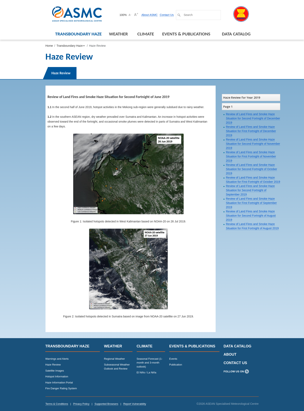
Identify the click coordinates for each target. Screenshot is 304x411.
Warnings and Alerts (57, 358)
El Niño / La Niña (146, 372)
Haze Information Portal (59, 382)
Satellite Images (54, 370)
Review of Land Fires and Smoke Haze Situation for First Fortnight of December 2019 (251, 131)
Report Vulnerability (134, 403)
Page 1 (228, 106)
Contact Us (167, 15)
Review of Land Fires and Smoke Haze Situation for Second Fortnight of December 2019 (253, 118)
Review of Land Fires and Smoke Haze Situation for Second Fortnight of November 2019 (253, 144)
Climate (145, 34)
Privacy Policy (81, 403)
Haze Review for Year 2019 (241, 97)
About (230, 354)
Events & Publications (186, 34)
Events (173, 358)
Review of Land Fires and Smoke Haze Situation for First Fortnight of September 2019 (251, 203)
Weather (118, 34)
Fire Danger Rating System (61, 388)
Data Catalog (236, 34)
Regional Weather (114, 358)
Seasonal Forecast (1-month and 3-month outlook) (149, 362)
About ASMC (149, 15)
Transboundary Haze (78, 34)
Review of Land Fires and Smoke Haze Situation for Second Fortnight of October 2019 (251, 169)
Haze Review (61, 73)
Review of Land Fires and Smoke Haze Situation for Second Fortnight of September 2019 (250, 190)
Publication (175, 364)
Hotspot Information (56, 376)
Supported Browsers (106, 403)
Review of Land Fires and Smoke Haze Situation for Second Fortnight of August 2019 (251, 215)
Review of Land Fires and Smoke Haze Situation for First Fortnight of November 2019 (251, 156)
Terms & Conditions (56, 403)
